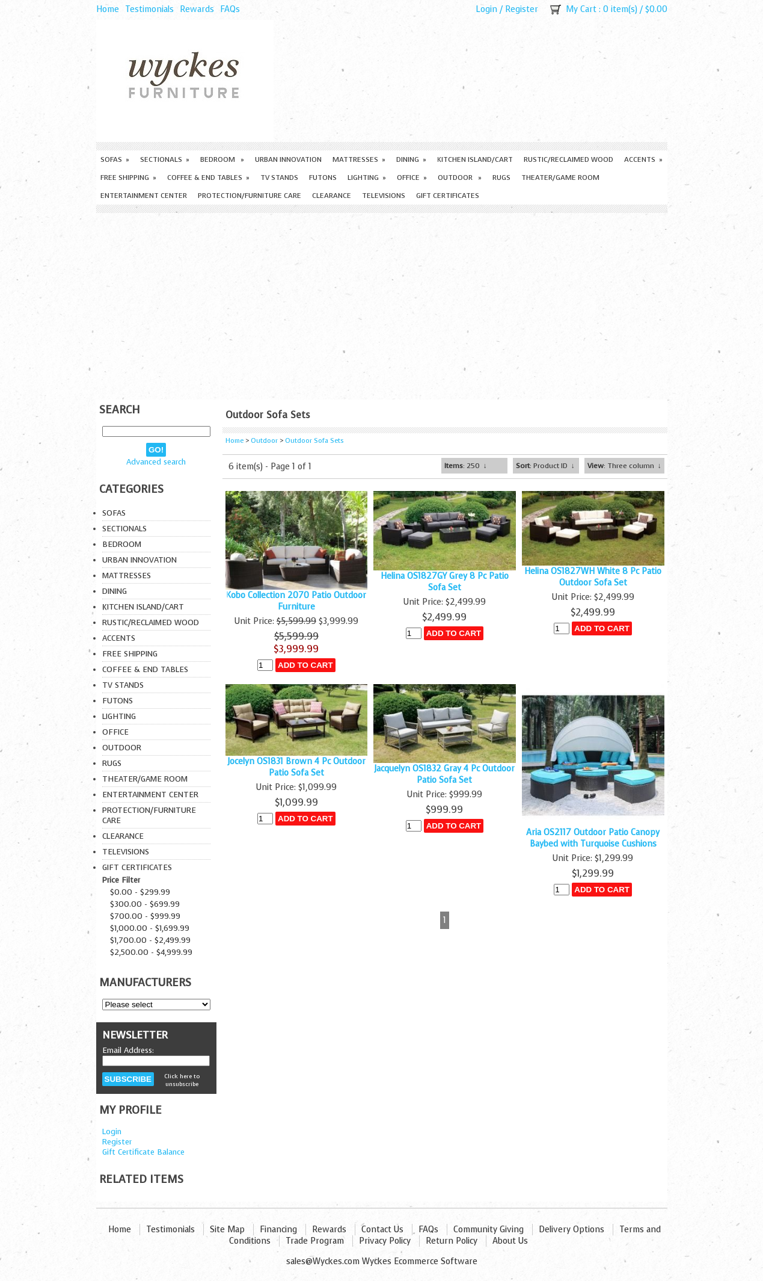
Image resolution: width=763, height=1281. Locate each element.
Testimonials (149, 9)
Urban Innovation (288, 159)
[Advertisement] (381, 303)
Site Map (227, 1229)
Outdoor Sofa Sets (314, 440)
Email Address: (128, 1050)
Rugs (501, 177)
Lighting (367, 177)
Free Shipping (128, 177)
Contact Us (382, 1229)
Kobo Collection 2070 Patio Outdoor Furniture (296, 601)
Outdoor (460, 177)
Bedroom (222, 159)
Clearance (331, 195)
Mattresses (358, 159)
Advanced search (156, 462)
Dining (411, 159)
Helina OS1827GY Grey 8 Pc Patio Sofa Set (445, 581)
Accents (643, 159)
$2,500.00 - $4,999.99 (151, 952)
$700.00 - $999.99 (145, 916)
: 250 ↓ (465, 466)
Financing (278, 1229)
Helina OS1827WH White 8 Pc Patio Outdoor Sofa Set (592, 577)
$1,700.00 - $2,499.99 (150, 940)
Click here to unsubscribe (182, 1080)
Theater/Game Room (560, 177)
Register (521, 9)
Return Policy (451, 1241)
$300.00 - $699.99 (145, 904)
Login (486, 9)
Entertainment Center (143, 195)
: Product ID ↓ (545, 466)
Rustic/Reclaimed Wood (568, 159)
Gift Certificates (447, 195)
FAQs (230, 9)
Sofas (114, 159)
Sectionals (164, 159)
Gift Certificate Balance (143, 1152)
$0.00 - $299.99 (140, 892)
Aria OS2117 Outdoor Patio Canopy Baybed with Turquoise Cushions (593, 838)
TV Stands (279, 177)
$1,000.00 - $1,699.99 (149, 928)
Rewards (197, 9)
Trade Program (315, 1241)
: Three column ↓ (624, 466)
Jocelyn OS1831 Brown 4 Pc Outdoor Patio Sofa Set (296, 767)
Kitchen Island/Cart (475, 159)
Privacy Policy (385, 1241)
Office (412, 177)
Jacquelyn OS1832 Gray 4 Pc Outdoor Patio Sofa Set (444, 774)
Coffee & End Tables (208, 177)
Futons (323, 177)
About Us (510, 1241)
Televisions (383, 195)
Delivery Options (571, 1229)
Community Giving (488, 1229)
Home (107, 9)
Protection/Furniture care (249, 195)
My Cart (581, 9)
